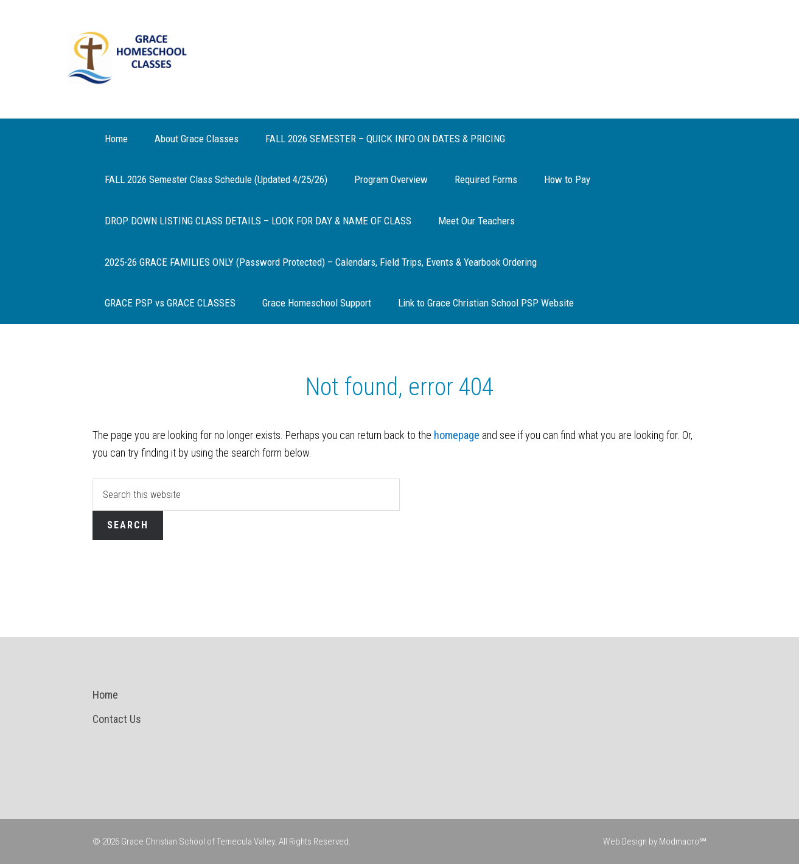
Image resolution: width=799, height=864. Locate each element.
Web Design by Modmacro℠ (655, 841)
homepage (457, 435)
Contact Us (116, 719)
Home (105, 694)
